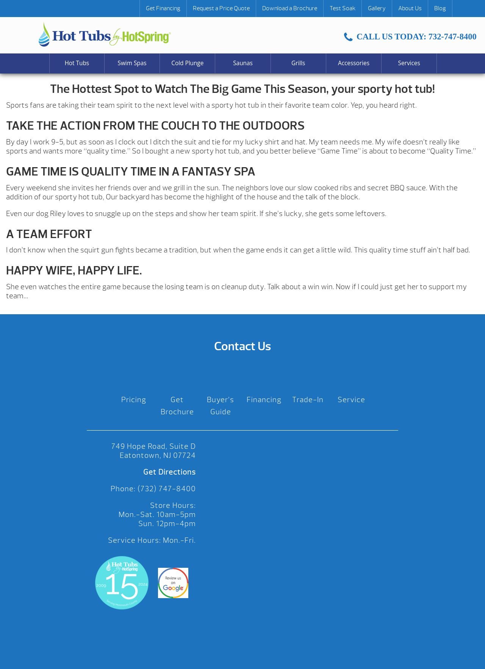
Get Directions (169, 472)
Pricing (133, 399)
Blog (440, 8)
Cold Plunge (187, 63)
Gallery (377, 8)
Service (351, 399)
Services (409, 63)
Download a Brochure (289, 8)
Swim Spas (132, 63)
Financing (264, 399)
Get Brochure (177, 406)
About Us (410, 8)
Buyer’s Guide (220, 406)
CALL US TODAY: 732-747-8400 (410, 36)
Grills (298, 63)
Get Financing (163, 8)
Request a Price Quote (221, 8)
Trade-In (308, 399)
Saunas (243, 63)
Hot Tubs (77, 63)
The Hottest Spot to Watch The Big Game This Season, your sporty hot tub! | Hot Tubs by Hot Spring (105, 34)
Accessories (353, 63)
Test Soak (342, 8)
